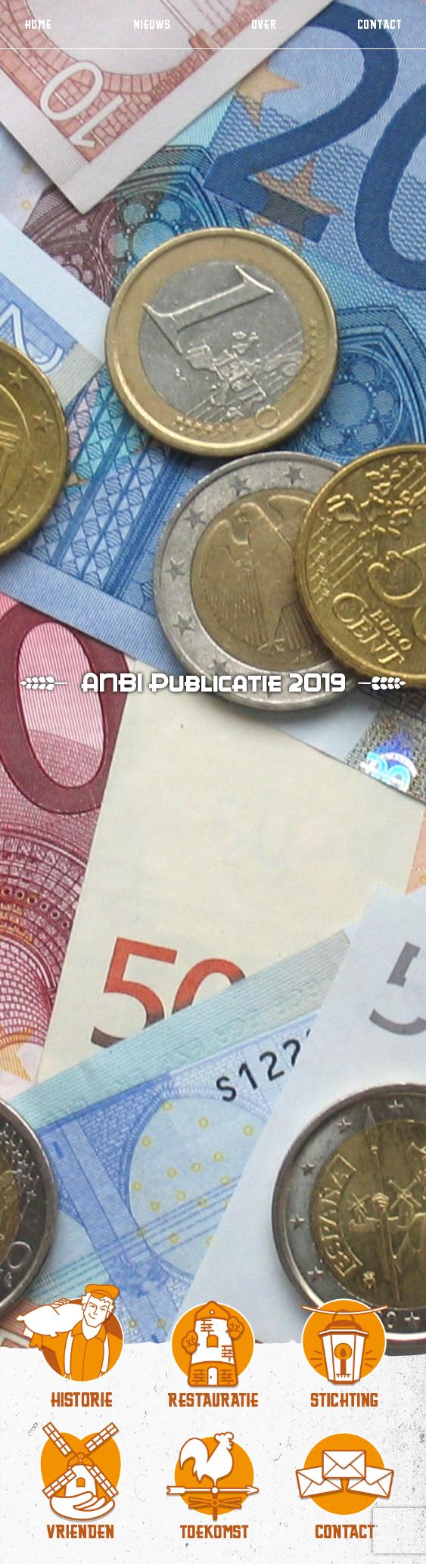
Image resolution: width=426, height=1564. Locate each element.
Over (263, 24)
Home (37, 24)
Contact (379, 24)
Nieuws (151, 24)
